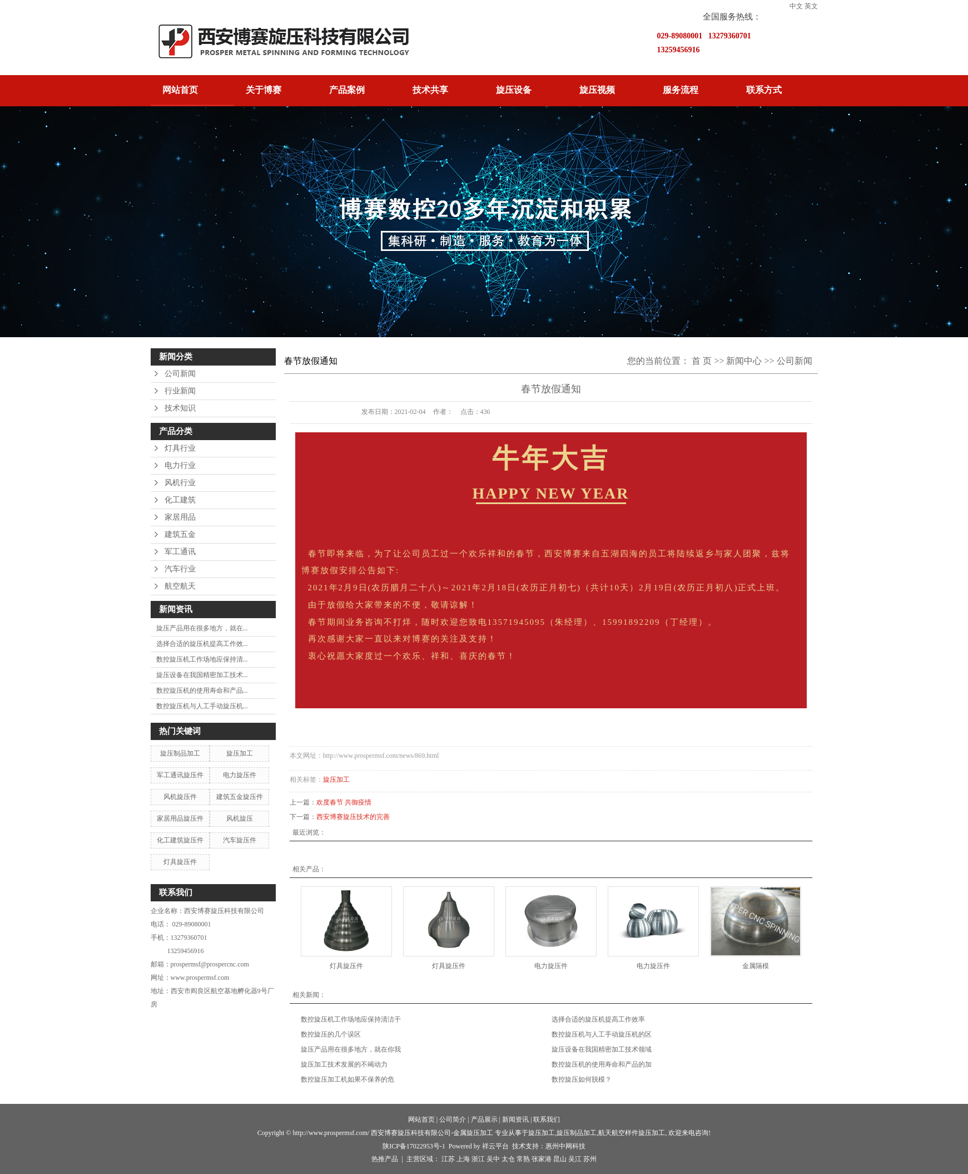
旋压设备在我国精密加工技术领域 (602, 1049)
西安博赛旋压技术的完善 (353, 817)
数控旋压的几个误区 (331, 1034)
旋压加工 (239, 753)
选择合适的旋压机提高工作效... (202, 644)
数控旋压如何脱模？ (582, 1079)
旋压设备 (514, 90)
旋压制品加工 (180, 753)
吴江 (575, 1159)
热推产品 (384, 1159)
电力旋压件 (239, 775)
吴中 (493, 1159)
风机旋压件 (180, 797)
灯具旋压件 (180, 862)
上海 (463, 1159)
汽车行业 (180, 569)
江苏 (448, 1159)
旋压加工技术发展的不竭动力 (344, 1064)
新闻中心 (744, 361)
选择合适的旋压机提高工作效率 (598, 1019)
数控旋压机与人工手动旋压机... (202, 706)
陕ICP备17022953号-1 (414, 1146)
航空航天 (180, 586)
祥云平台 (495, 1146)
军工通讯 (180, 551)
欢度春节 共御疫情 (343, 802)
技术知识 (180, 408)
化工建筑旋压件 (180, 840)
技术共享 (430, 90)
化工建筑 (180, 500)
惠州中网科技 (565, 1146)
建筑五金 (180, 534)
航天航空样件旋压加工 (631, 1133)
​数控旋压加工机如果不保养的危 (347, 1079)
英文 (811, 6)
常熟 (523, 1159)
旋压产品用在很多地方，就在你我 (351, 1049)
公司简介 (452, 1119)
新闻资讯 (515, 1119)
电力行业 (180, 465)
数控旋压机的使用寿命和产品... (202, 690)
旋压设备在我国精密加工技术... (202, 675)
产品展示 (484, 1119)
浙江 (478, 1159)
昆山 (560, 1159)
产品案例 (347, 90)
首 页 (702, 361)
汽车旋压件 (239, 840)
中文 (796, 6)
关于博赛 (263, 90)
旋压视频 (597, 90)
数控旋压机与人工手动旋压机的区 (602, 1034)
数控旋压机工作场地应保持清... (202, 659)
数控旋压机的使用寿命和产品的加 (602, 1064)
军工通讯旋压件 (180, 775)
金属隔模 (755, 966)
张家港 (542, 1159)
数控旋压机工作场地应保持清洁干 (351, 1019)
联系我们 (546, 1119)
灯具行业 (180, 448)
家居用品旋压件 (180, 818)
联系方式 (764, 90)
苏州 (590, 1159)
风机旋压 (239, 818)
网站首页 (180, 90)
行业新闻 (180, 391)
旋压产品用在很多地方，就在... (202, 628)
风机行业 (180, 483)
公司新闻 (180, 373)
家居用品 (180, 517)
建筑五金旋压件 (239, 797)
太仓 (508, 1159)
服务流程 (680, 90)
